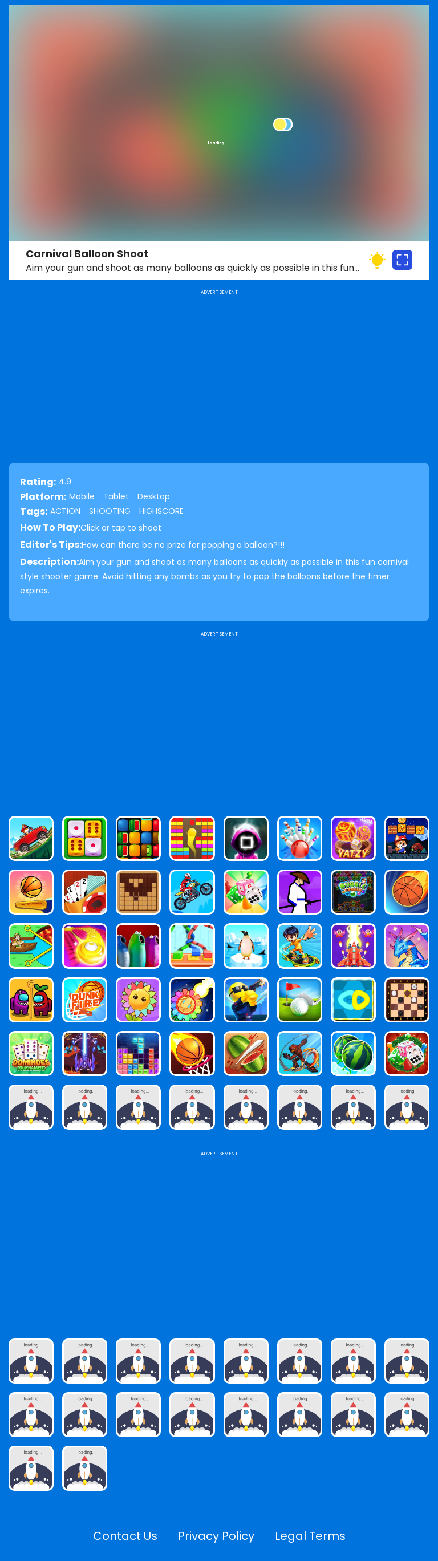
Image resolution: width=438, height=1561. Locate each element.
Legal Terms (310, 1536)
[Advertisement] (219, 719)
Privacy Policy (216, 1536)
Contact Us (125, 1536)
